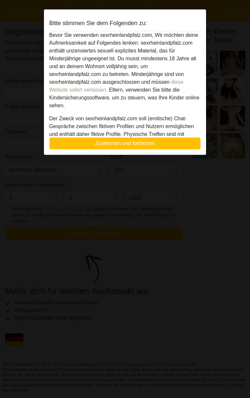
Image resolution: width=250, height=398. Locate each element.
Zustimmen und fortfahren (125, 143)
